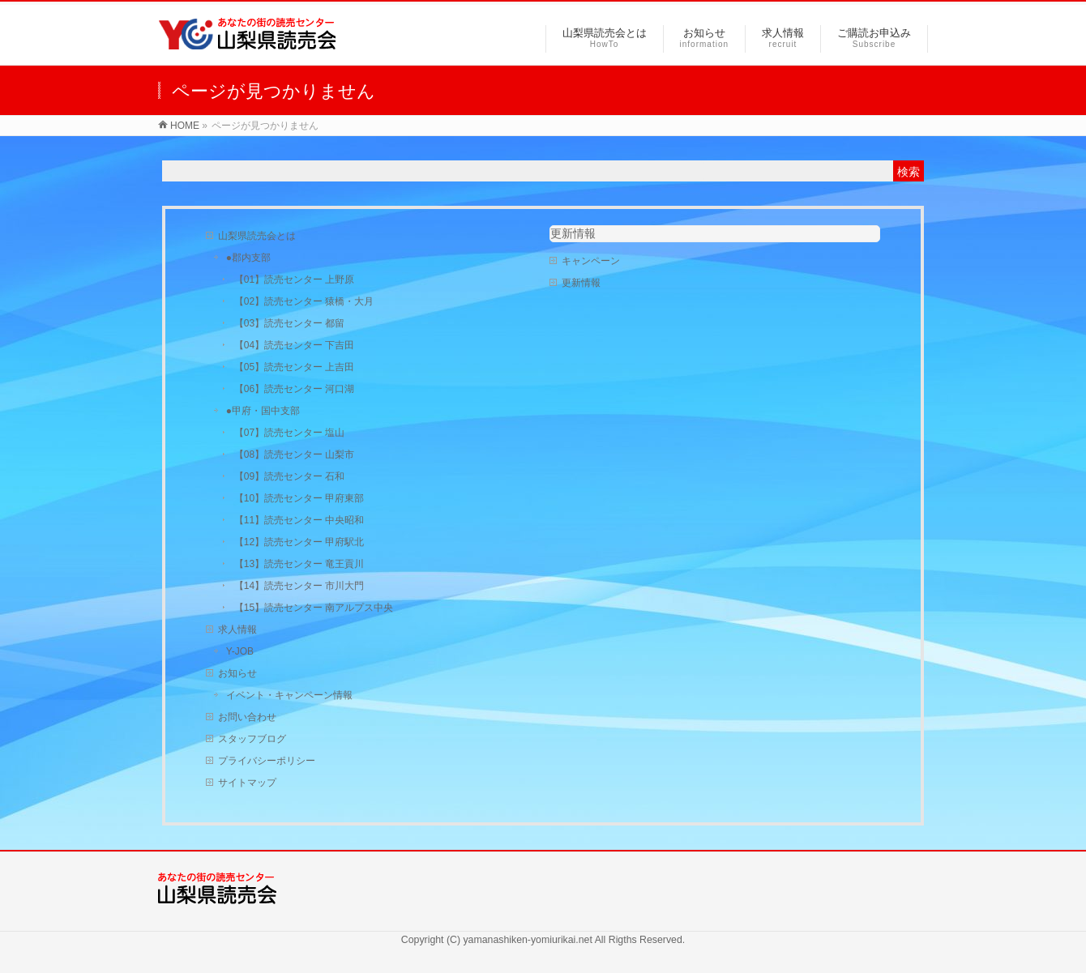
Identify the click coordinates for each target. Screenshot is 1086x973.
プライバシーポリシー (266, 760)
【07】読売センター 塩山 (289, 432)
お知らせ (237, 673)
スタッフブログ (252, 739)
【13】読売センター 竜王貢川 (299, 564)
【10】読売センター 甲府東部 (299, 498)
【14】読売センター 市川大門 (299, 585)
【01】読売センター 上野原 (294, 279)
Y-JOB (240, 651)
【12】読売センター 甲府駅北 (299, 542)
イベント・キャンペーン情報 (289, 695)
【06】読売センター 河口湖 (294, 389)
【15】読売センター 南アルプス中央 (314, 607)
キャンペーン (591, 261)
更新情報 (573, 233)
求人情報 (237, 629)
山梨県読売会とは (257, 235)
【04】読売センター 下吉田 (294, 345)
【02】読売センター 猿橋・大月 (304, 301)
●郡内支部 (248, 257)
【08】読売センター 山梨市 (294, 454)
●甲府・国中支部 (263, 410)
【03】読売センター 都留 (289, 323)
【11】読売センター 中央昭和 (299, 520)
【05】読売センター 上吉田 (294, 367)
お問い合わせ (247, 717)
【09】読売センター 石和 (289, 476)
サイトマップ (247, 782)
